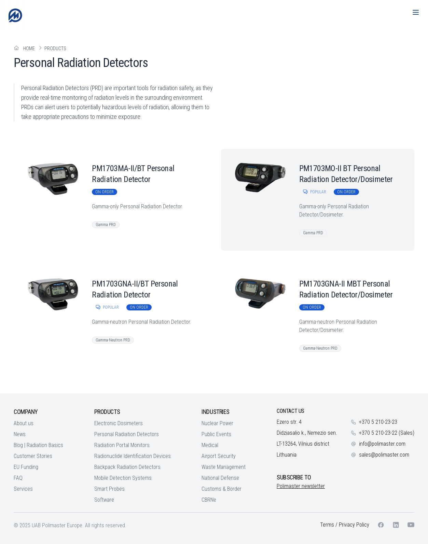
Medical (210, 445)
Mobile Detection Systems (123, 478)
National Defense (220, 478)
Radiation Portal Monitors (122, 445)
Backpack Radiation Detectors (127, 467)
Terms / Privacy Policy (344, 524)
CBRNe (209, 500)
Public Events (216, 434)
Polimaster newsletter (301, 486)
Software (104, 500)
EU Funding (26, 467)
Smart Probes (109, 489)
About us (23, 423)
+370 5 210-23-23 (378, 422)
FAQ (18, 478)
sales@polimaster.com (384, 454)
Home (29, 48)
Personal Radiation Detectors (126, 434)
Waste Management (224, 467)
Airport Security (219, 456)
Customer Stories (33, 456)
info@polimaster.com (382, 444)
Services (23, 489)
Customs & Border (221, 489)
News (20, 434)
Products (55, 48)
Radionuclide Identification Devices (132, 456)
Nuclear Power (217, 423)
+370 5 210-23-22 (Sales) (386, 433)
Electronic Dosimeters (118, 423)
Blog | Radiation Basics (38, 445)
